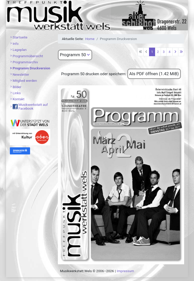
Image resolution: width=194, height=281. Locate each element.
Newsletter (21, 74)
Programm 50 (73, 54)
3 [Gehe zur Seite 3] (163, 52)
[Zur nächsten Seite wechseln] (175, 52)
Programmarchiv (25, 62)
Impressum (125, 271)
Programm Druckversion (31, 68)
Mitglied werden (25, 80)
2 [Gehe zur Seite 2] (158, 52)
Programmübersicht (28, 56)
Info (16, 44)
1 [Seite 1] (152, 52)
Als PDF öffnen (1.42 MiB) (154, 73)
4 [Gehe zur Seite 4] (169, 52)
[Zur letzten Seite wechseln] (181, 52)
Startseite (20, 37)
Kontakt (19, 99)
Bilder (17, 87)
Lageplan (20, 50)
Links (17, 93)
